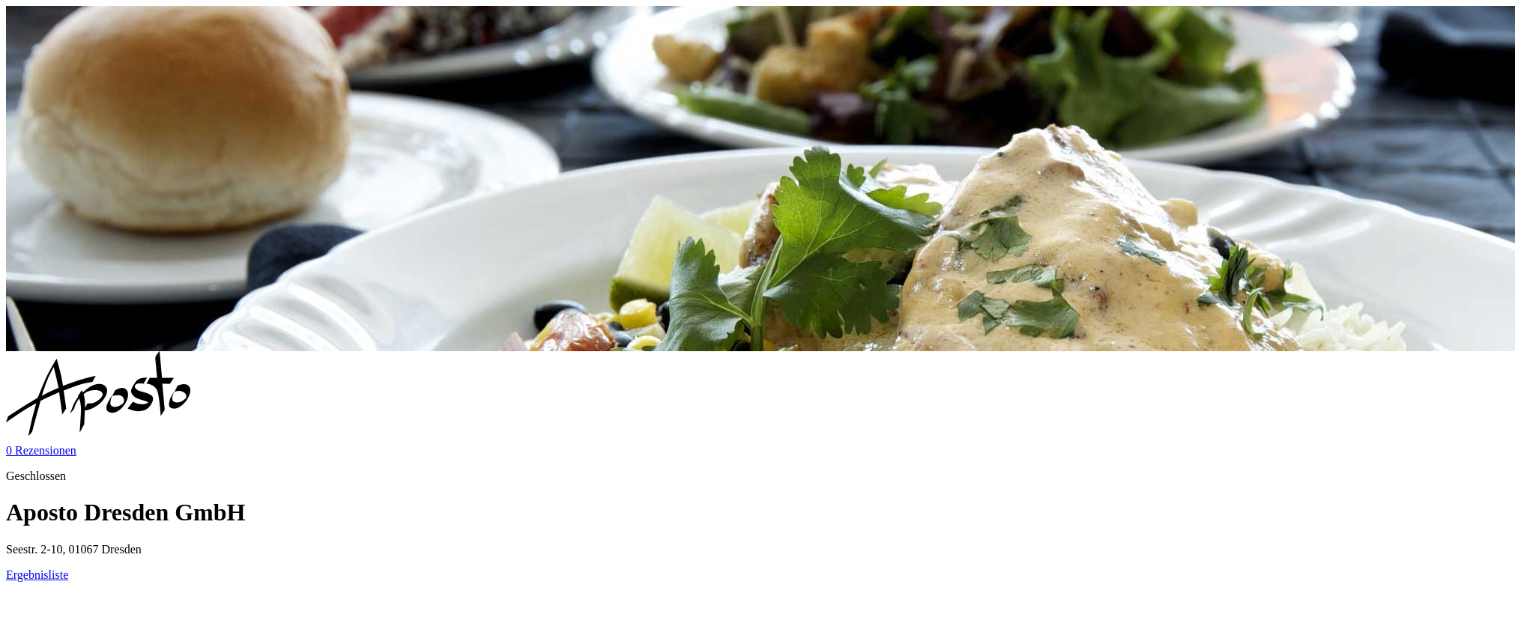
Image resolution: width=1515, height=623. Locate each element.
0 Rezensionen (41, 450)
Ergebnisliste (37, 574)
